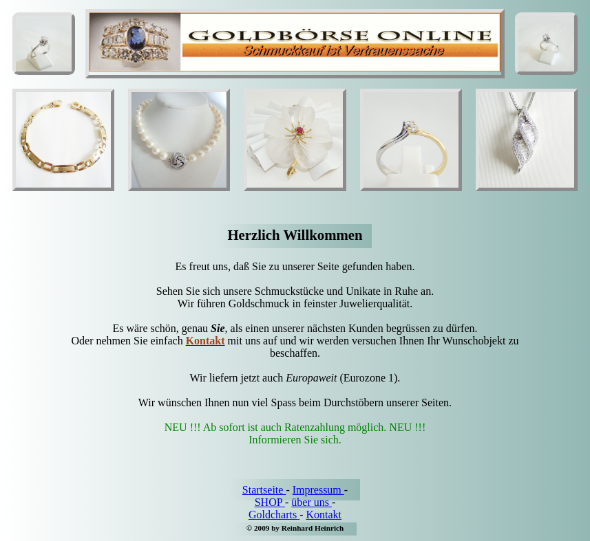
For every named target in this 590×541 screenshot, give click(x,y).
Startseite (264, 490)
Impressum (318, 490)
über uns (311, 502)
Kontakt (323, 514)
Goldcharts (274, 514)
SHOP (270, 502)
